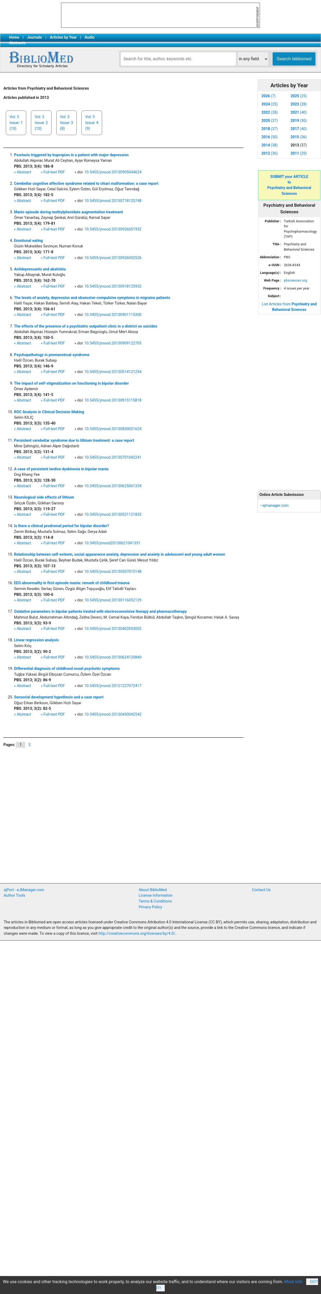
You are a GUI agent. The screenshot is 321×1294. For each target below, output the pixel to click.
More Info (293, 1281)
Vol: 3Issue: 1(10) (16, 123)
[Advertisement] (289, 399)
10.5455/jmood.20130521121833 (112, 514)
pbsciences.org (295, 280)
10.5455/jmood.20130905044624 (112, 172)
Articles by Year (63, 37)
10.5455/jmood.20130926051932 (112, 229)
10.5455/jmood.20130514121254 (112, 372)
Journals (34, 37)
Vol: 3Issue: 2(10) (41, 123)
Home (14, 37)
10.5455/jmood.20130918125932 (112, 286)
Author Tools (14, 895)
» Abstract (22, 172)
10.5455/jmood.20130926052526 (112, 258)
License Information (156, 895)
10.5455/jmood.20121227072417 (112, 686)
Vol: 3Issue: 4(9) (91, 123)
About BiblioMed (153, 890)
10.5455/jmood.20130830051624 (112, 429)
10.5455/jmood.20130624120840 (112, 657)
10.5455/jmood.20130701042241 (112, 457)
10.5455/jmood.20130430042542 (112, 714)
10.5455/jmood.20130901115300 (112, 314)
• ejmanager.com (274, 505)
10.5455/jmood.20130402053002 (112, 629)
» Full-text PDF (53, 172)
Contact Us (261, 890)
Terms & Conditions (155, 901)
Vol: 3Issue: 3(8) (66, 123)
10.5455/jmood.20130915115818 (112, 400)
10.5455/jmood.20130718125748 (112, 201)
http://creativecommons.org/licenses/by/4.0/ (137, 933)
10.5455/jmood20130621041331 (112, 543)
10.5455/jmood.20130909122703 (112, 343)
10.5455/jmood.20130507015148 (112, 571)
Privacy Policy (150, 907)
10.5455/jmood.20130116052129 (112, 600)
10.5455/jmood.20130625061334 (112, 486)
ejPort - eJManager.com (24, 890)
